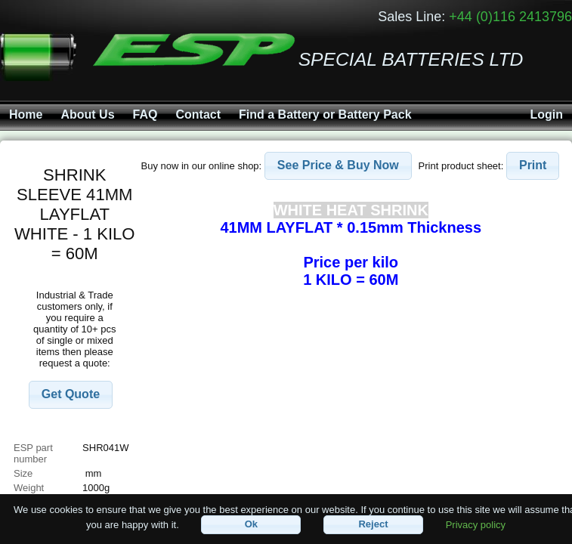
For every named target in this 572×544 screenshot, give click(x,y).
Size (25, 473)
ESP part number (33, 453)
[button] (71, 395)
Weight (29, 487)
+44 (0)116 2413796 (510, 16)
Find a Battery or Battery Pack (325, 114)
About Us (87, 114)
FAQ (145, 114)
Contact (198, 114)
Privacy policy (476, 524)
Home (25, 114)
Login (546, 114)
